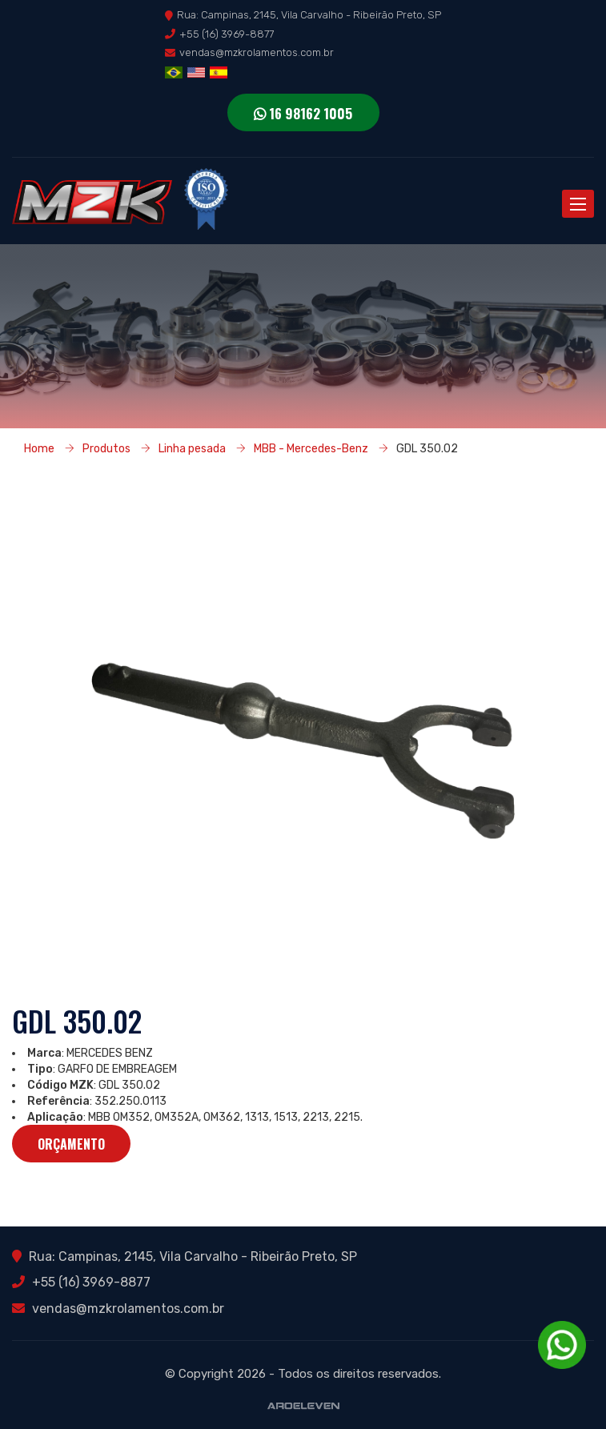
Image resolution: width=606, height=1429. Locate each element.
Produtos (106, 448)
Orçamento (71, 1144)
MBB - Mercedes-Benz (311, 448)
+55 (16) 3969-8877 (226, 34)
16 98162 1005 (303, 113)
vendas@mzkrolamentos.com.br (256, 52)
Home (39, 448)
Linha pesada (192, 448)
